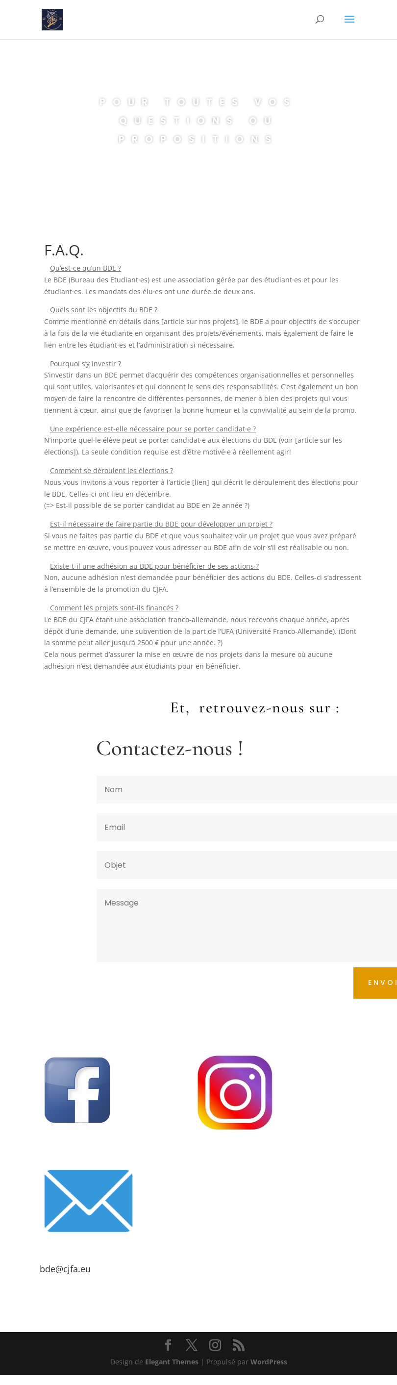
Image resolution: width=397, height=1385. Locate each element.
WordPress (268, 1361)
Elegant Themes (171, 1361)
